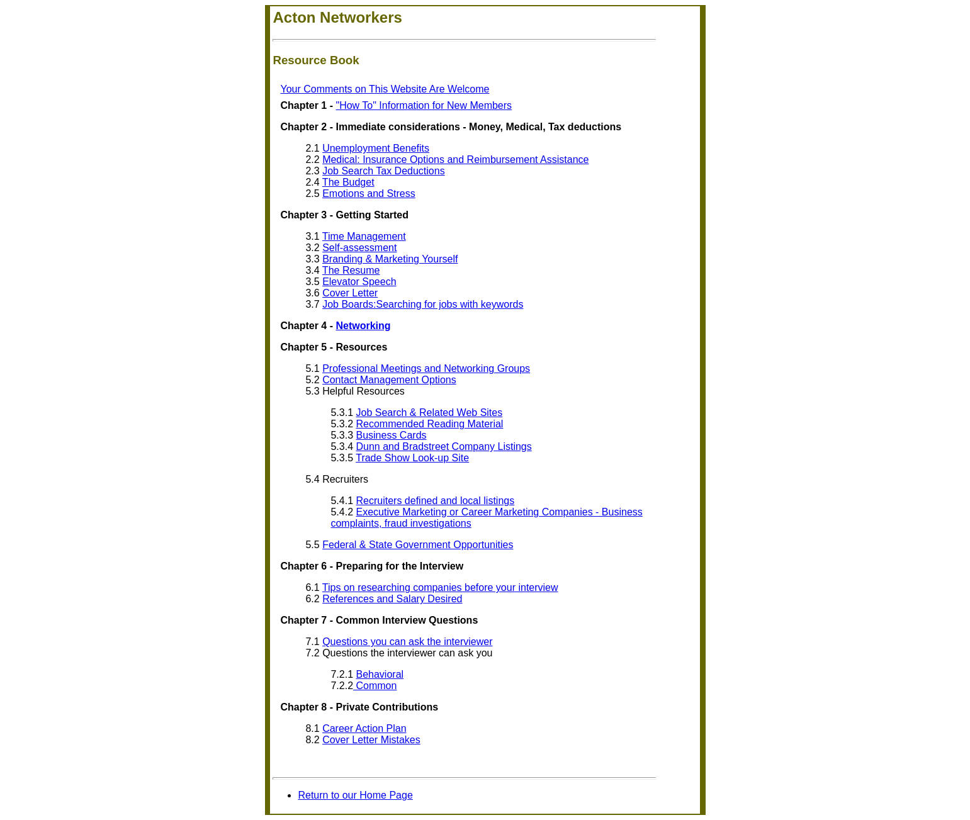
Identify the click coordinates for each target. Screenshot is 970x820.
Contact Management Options (389, 379)
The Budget (348, 182)
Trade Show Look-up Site (412, 457)
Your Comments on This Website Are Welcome (384, 89)
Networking (363, 325)
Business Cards (391, 435)
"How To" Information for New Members (424, 105)
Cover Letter (350, 293)
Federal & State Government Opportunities (417, 544)
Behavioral (380, 674)
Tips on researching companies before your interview (440, 587)
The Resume (351, 270)
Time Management (364, 236)
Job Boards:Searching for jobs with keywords (422, 304)
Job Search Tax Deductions (383, 171)
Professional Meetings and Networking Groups (426, 368)
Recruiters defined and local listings (435, 500)
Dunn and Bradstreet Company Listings (443, 446)
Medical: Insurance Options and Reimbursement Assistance (455, 159)
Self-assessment (359, 247)
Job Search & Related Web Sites (429, 412)
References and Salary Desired (392, 598)
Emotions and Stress (368, 193)
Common (375, 685)
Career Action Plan (364, 728)
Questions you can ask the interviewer (407, 641)
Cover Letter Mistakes (371, 739)
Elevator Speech (359, 281)
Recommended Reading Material (429, 423)
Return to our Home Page (355, 795)
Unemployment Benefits (375, 148)
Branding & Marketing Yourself (390, 259)
